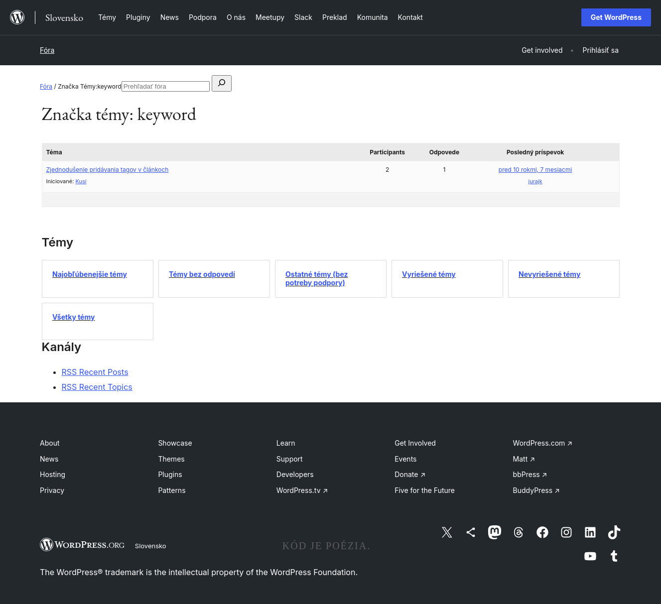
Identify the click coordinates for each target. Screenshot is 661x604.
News (49, 459)
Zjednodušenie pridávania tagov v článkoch (107, 169)
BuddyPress (536, 490)
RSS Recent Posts (95, 372)
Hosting (52, 474)
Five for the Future (425, 490)
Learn (285, 443)
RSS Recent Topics (97, 387)
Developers (295, 474)
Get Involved (415, 443)
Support (289, 459)
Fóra (47, 50)
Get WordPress (616, 17)
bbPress (530, 474)
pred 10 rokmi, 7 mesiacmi (535, 169)
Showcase (175, 443)
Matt (524, 459)
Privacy (52, 490)
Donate (410, 474)
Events (405, 459)
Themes (171, 459)
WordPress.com (543, 443)
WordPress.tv (302, 490)
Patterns (171, 490)
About (49, 443)
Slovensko (150, 546)
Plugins (170, 474)
